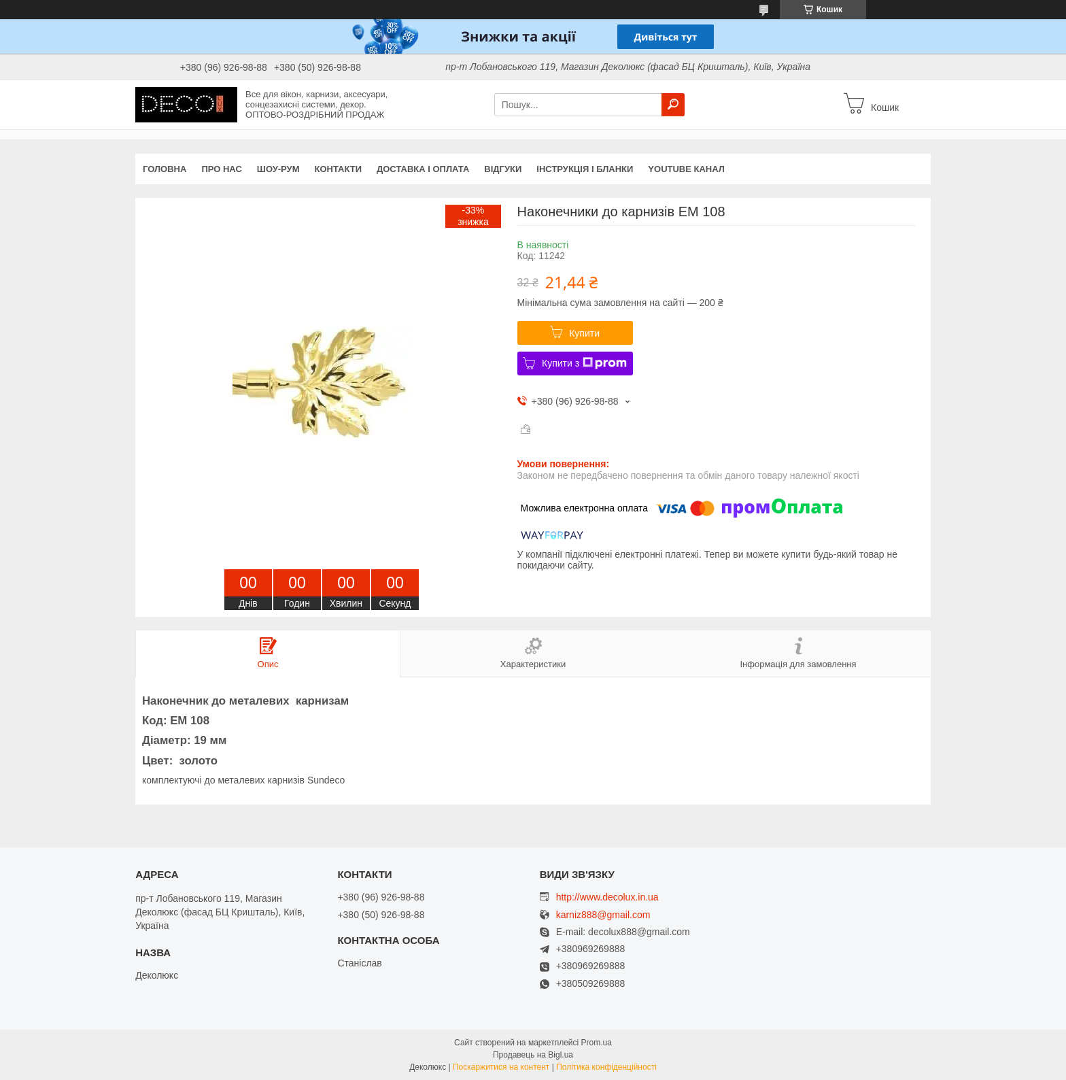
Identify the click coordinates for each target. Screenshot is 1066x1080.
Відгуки (502, 169)
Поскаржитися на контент (501, 1067)
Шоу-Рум (278, 169)
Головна (164, 169)
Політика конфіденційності (606, 1067)
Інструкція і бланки (584, 169)
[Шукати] (673, 104)
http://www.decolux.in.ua (607, 897)
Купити (584, 333)
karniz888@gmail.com (603, 915)
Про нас (221, 169)
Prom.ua (596, 1042)
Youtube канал (686, 169)
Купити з (584, 363)
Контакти (338, 169)
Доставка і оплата (423, 169)
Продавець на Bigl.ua (533, 1055)
